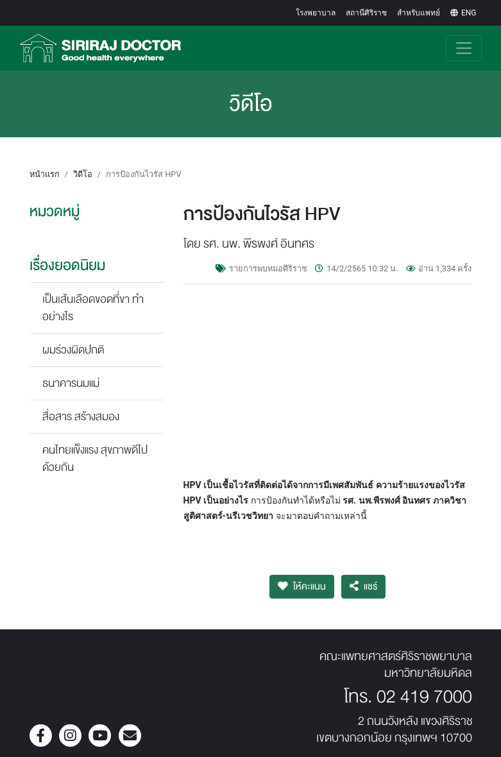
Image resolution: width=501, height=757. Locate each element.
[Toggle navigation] (464, 48)
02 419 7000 (424, 696)
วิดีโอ (82, 174)
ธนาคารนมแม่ (70, 383)
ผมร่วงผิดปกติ (73, 350)
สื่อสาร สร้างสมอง (80, 416)
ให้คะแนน (302, 586)
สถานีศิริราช (366, 12)
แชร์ (363, 586)
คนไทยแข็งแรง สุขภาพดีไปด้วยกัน (95, 459)
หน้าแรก (45, 174)
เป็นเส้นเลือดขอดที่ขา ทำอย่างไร (93, 308)
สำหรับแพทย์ (418, 12)
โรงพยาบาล (315, 12)
